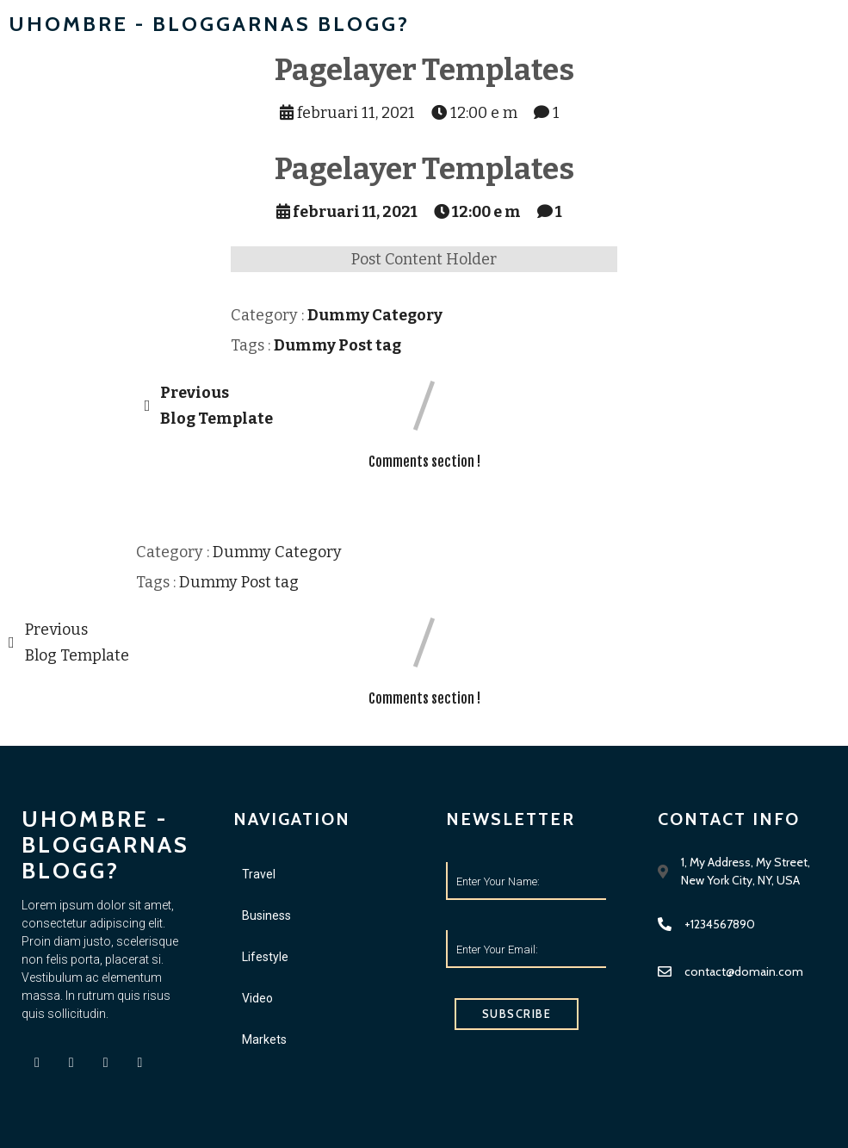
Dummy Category (375, 315)
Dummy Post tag (337, 345)
